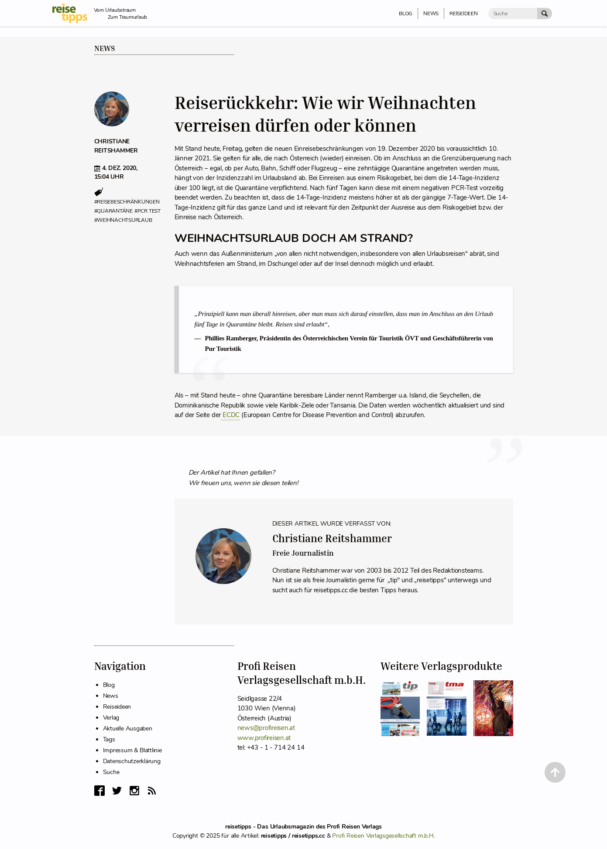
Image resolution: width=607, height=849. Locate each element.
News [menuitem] (431, 13)
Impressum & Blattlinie (132, 750)
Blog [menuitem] (405, 13)
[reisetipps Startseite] (73, 13)
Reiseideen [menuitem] (463, 13)
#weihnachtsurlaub (123, 220)
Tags (109, 739)
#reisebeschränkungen (127, 201)
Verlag (111, 717)
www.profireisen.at (264, 738)
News (104, 48)
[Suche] (512, 13)
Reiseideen (117, 707)
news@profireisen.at (266, 727)
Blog (109, 685)
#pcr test (147, 210)
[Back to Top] (555, 772)
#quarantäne (113, 210)
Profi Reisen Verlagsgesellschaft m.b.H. (383, 836)
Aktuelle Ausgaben (127, 728)
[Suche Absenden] (544, 13)
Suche (111, 772)
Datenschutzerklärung (132, 761)
